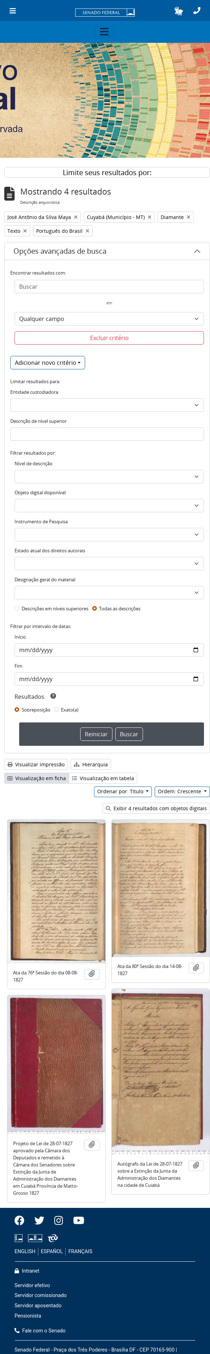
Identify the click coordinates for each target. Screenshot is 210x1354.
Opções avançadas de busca (59, 251)
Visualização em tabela (103, 778)
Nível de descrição (33, 463)
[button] (178, 11)
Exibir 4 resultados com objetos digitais (156, 808)
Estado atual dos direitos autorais (50, 550)
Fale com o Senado (40, 1331)
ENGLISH (25, 1252)
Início (20, 637)
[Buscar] (109, 286)
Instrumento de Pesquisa (41, 521)
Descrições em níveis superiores (55, 608)
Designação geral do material (45, 579)
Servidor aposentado (38, 1306)
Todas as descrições (119, 608)
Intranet (27, 1271)
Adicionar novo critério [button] (45, 363)
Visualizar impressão (36, 764)
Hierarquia (91, 764)
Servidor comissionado (41, 1295)
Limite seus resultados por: (107, 172)
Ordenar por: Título (121, 791)
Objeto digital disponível (40, 492)
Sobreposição (36, 710)
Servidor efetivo (32, 1286)
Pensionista (28, 1316)
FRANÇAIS (80, 1252)
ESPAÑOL (52, 1252)
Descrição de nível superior (38, 421)
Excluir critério (109, 338)
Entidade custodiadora (34, 392)
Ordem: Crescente (180, 791)
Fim (18, 666)
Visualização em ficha (36, 778)
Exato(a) (69, 710)
